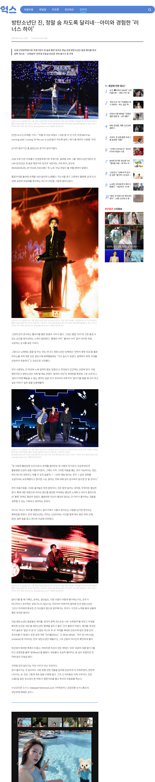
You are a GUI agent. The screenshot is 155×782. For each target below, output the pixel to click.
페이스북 (125, 37)
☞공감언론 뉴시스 (20, 687)
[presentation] (15, 722)
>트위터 (131, 37)
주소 (141, 37)
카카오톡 (136, 37)
